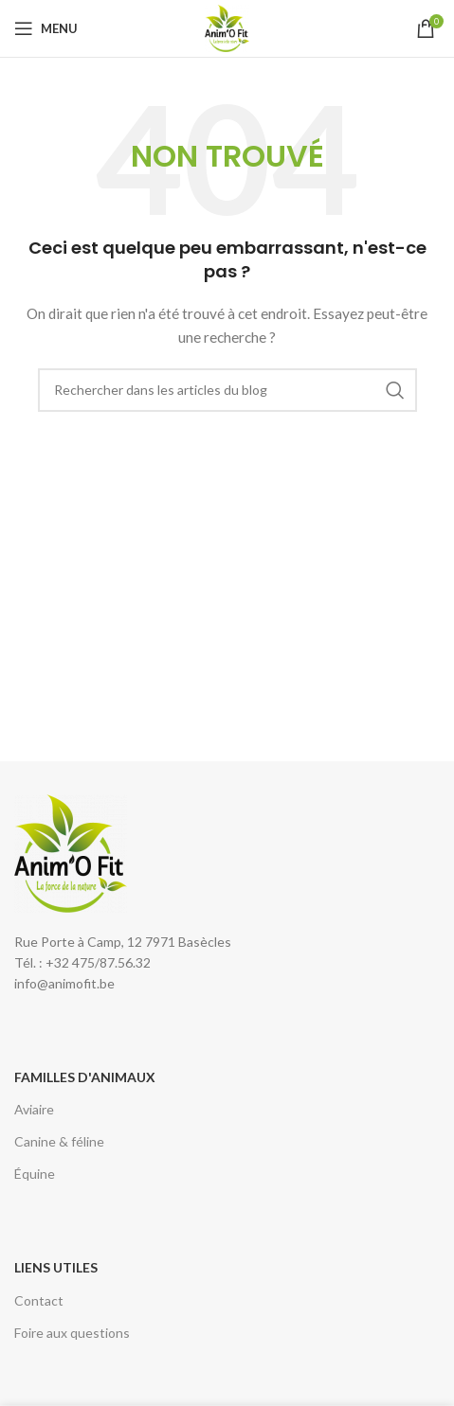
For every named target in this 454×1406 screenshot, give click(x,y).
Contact (39, 1300)
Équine (34, 1174)
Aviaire (34, 1109)
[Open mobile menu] (46, 28)
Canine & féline (59, 1141)
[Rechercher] (227, 390)
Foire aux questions (72, 1333)
